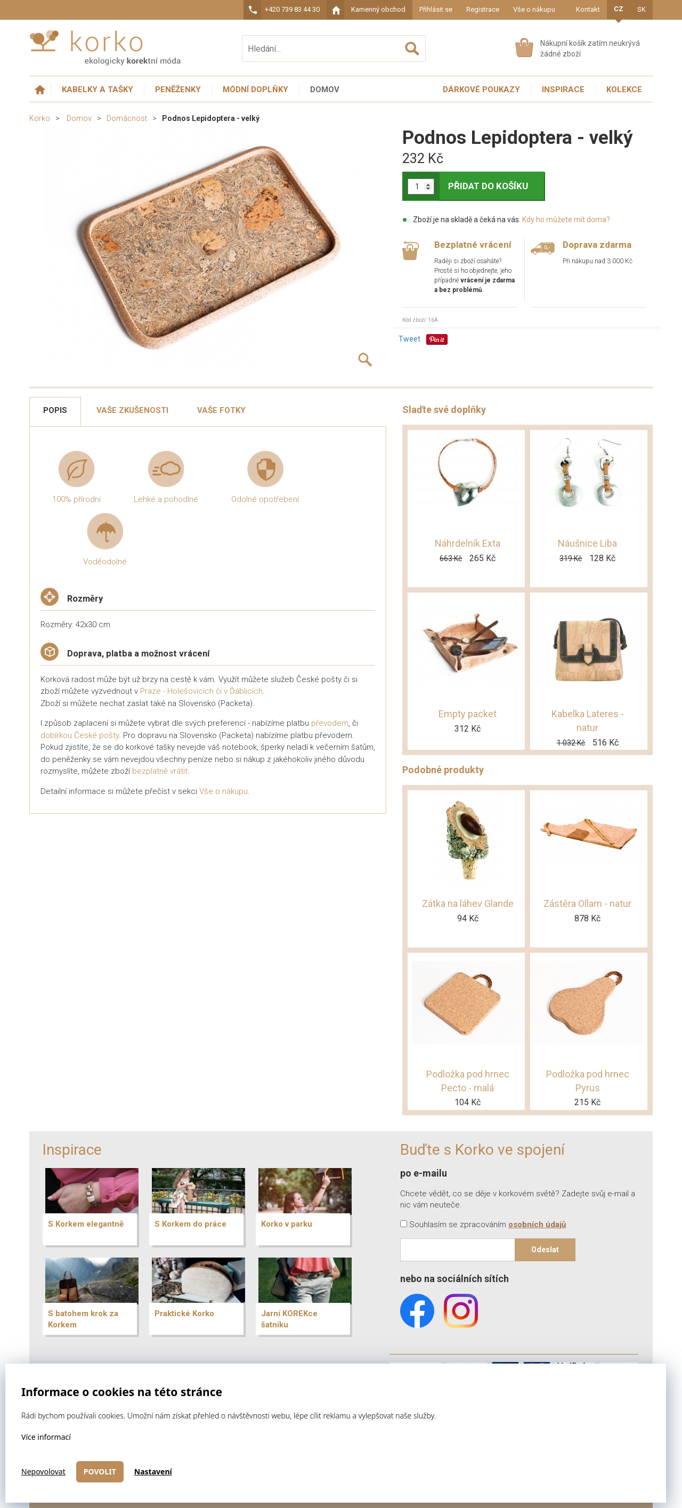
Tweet (409, 339)
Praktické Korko (184, 1313)
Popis (55, 410)
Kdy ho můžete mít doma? (566, 219)
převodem (329, 723)
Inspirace (563, 89)
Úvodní (40, 89)
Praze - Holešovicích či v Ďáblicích (201, 691)
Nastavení (153, 1471)
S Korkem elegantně (86, 1224)
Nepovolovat (43, 1471)
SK (641, 9)
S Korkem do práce (190, 1224)
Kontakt (588, 9)
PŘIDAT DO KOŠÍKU (488, 186)
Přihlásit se (435, 9)
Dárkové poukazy (481, 89)
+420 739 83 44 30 (292, 9)
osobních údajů (537, 1224)
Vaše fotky (221, 410)
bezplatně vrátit (160, 771)
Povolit (100, 1471)
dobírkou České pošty (79, 735)
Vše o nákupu (534, 9)
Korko (39, 118)
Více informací (46, 1437)
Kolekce (624, 89)
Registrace (482, 9)
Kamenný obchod (378, 9)
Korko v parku (286, 1224)
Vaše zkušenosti (132, 410)
